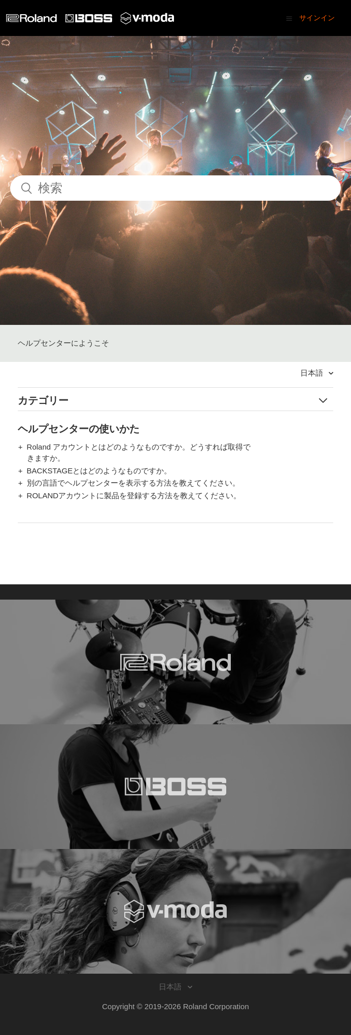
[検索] (175, 188)
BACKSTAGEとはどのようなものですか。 (99, 470)
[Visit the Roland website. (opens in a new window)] (175, 662)
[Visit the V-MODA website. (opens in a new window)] (175, 911)
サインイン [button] (317, 18)
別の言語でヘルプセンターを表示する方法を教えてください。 (133, 482)
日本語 (312, 372)
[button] (289, 18)
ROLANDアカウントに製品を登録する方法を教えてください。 (134, 495)
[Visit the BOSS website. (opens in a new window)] (175, 786)
